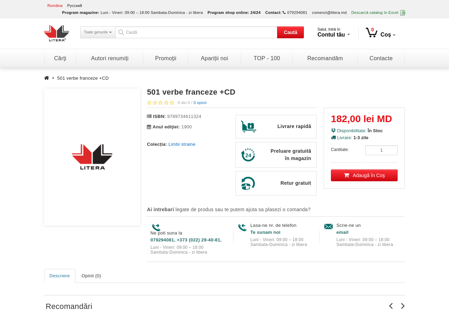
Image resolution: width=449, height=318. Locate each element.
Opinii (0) (91, 275)
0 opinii (199, 103)
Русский (74, 5)
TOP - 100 (266, 58)
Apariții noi (214, 58)
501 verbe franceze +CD (83, 78)
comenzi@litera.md (329, 12)
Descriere (60, 275)
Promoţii (165, 58)
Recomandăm (325, 58)
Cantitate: (340, 149)
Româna (55, 5)
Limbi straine (182, 144)
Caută (290, 32)
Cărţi (60, 58)
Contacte (381, 58)
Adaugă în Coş (364, 175)
